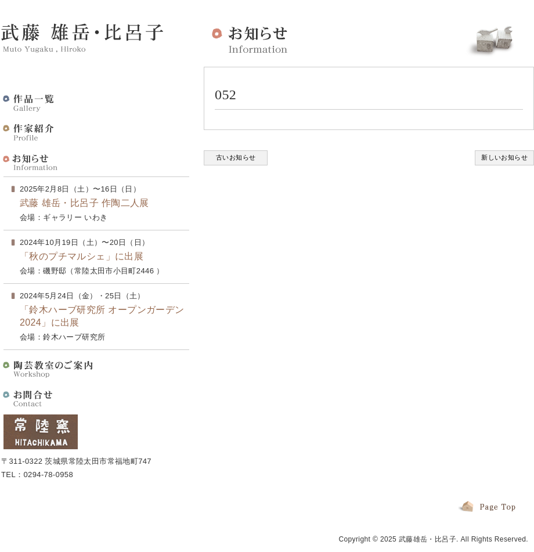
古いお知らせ (235, 157)
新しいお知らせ (504, 157)
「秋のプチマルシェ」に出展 (81, 256)
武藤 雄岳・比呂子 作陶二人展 (84, 203)
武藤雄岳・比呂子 (427, 539)
